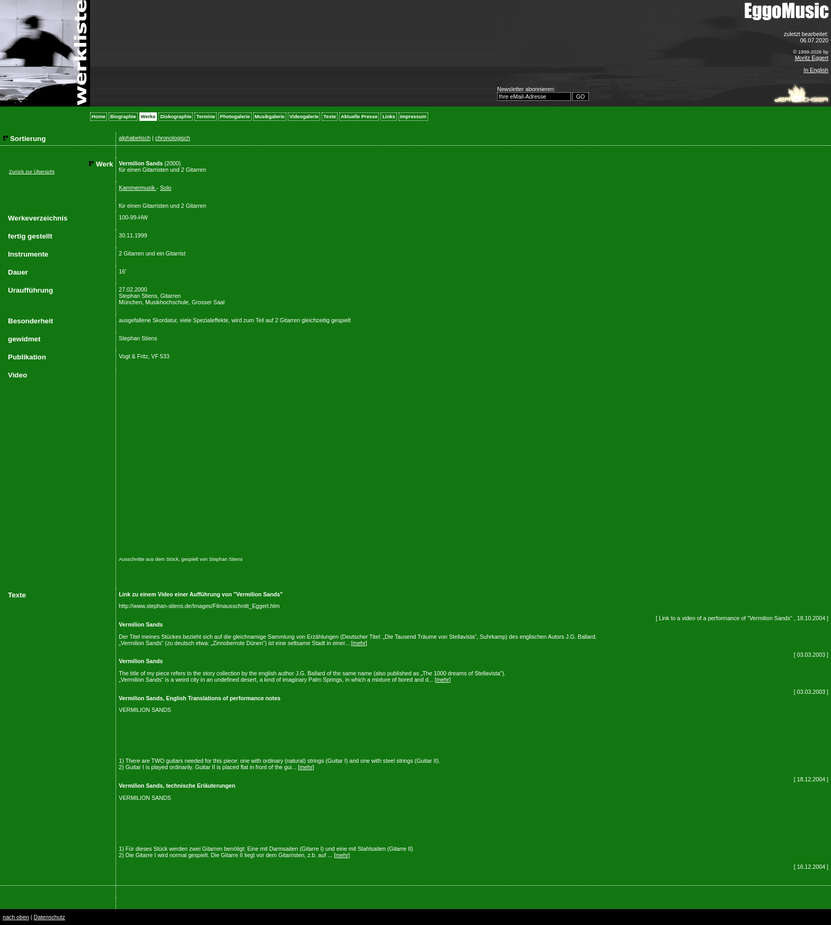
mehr (359, 643)
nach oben (16, 917)
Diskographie (175, 116)
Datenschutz (49, 917)
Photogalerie (235, 116)
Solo (165, 187)
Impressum (413, 116)
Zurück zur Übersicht (32, 171)
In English (815, 70)
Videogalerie (304, 116)
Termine (205, 116)
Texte (329, 116)
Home (98, 116)
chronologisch (172, 138)
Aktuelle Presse (359, 116)
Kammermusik (137, 187)
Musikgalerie (270, 116)
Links (388, 116)
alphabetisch (135, 138)
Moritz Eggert (811, 58)
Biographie (123, 116)
